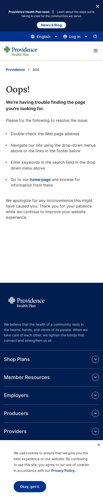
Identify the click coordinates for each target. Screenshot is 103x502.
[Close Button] (97, 6)
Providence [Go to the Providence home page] (15, 69)
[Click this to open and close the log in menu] (75, 36)
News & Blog (51, 25)
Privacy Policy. (63, 470)
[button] (95, 51)
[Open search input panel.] (95, 36)
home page (40, 179)
